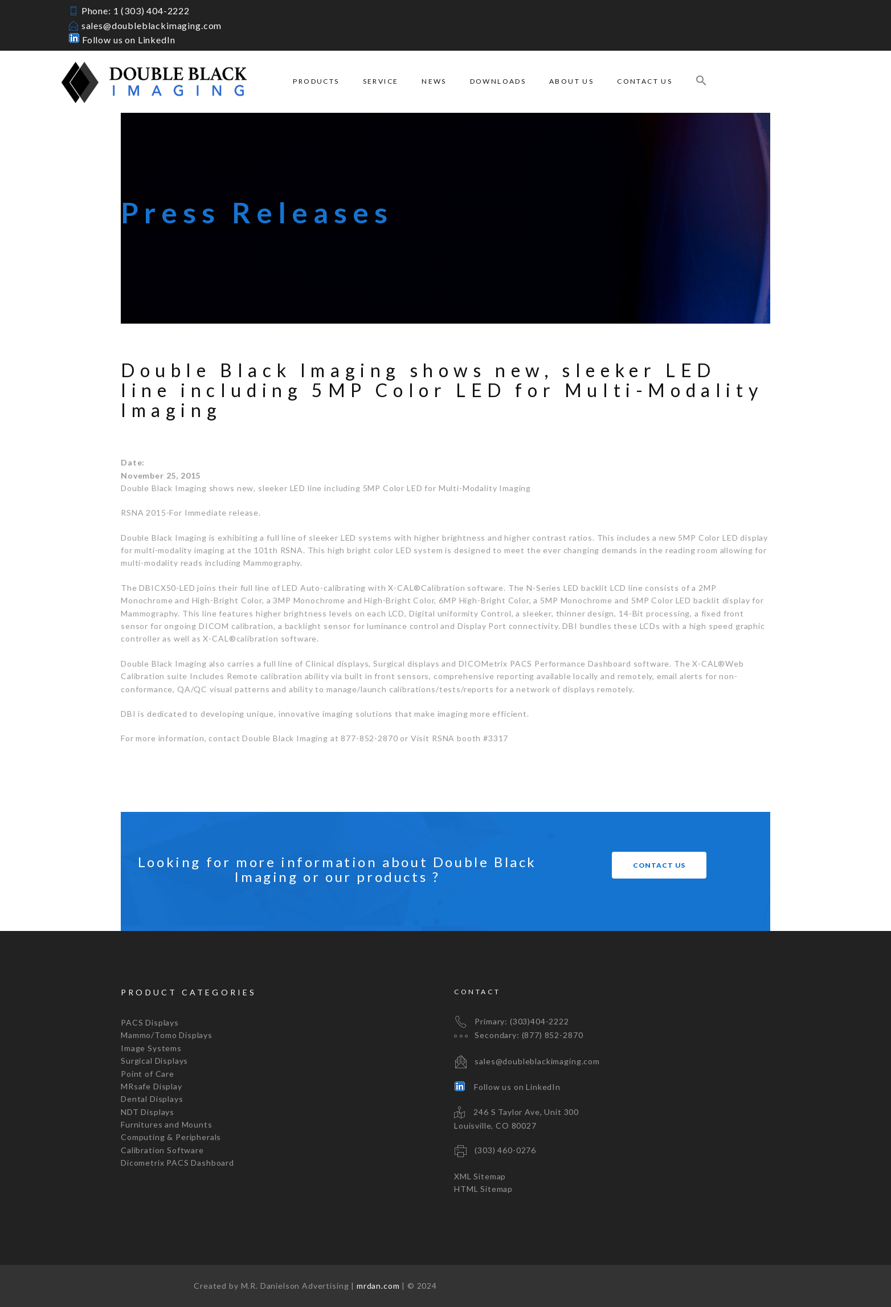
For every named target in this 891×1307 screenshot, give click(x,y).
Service (381, 81)
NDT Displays (147, 1112)
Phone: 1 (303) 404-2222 (135, 10)
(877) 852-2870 (552, 1035)
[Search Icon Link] (701, 82)
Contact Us (644, 81)
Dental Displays (152, 1099)
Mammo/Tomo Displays (166, 1035)
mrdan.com (378, 1285)
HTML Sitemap (483, 1189)
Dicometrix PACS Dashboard (177, 1162)
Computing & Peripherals (171, 1137)
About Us (571, 81)
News (434, 81)
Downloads (498, 81)
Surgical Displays (154, 1060)
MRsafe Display (151, 1086)
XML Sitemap (480, 1176)
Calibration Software (162, 1150)
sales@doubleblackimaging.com (151, 25)
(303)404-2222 (539, 1021)
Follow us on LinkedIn (121, 39)
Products (316, 81)
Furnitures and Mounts (166, 1124)
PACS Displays (150, 1022)
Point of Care (147, 1074)
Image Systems (151, 1048)
